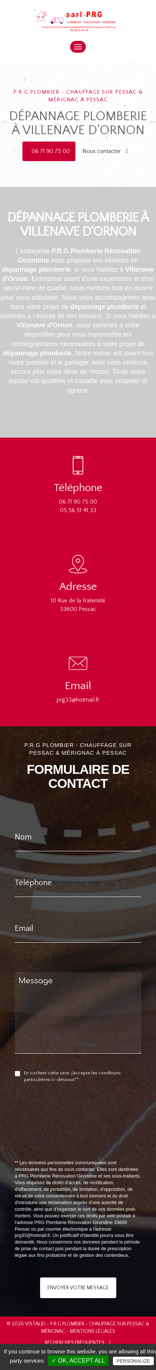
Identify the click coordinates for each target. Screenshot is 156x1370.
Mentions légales (92, 1331)
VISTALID (35, 1324)
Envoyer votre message (78, 1288)
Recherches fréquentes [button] (78, 1343)
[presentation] (93, 1138)
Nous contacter (105, 151)
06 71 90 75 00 (51, 151)
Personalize (133, 1361)
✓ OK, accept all (78, 1360)
